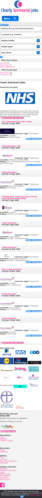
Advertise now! (9, 431)
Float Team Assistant (12, 269)
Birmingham (5, 475)
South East (4, 65)
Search (4, 25)
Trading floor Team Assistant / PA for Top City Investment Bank (19, 197)
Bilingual (3, 468)
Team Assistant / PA (11, 146)
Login (2, 437)
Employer (4, 463)
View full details (34, 139)
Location (3, 459)
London (3, 63)
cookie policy (35, 495)
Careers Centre (6, 440)
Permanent (4, 73)
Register (3, 439)
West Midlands (6, 67)
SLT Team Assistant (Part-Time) (16, 121)
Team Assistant (9, 172)
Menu (7, 18)
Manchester (5, 479)
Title (2, 457)
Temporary (5, 74)
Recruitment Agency (8, 461)
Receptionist (5, 474)
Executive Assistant (8, 470)
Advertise (4, 451)
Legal (2, 472)
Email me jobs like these (13, 118)
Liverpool (4, 477)
